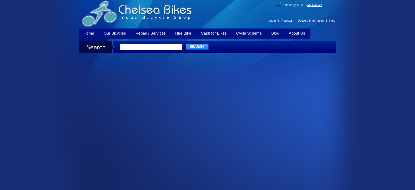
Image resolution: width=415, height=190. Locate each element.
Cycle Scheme (249, 33)
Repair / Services (151, 33)
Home (89, 33)
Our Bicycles (115, 33)
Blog (275, 33)
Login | (274, 20)
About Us (297, 33)
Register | (288, 20)
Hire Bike (183, 33)
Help (332, 20)
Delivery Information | (312, 20)
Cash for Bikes (214, 33)
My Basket (314, 5)
